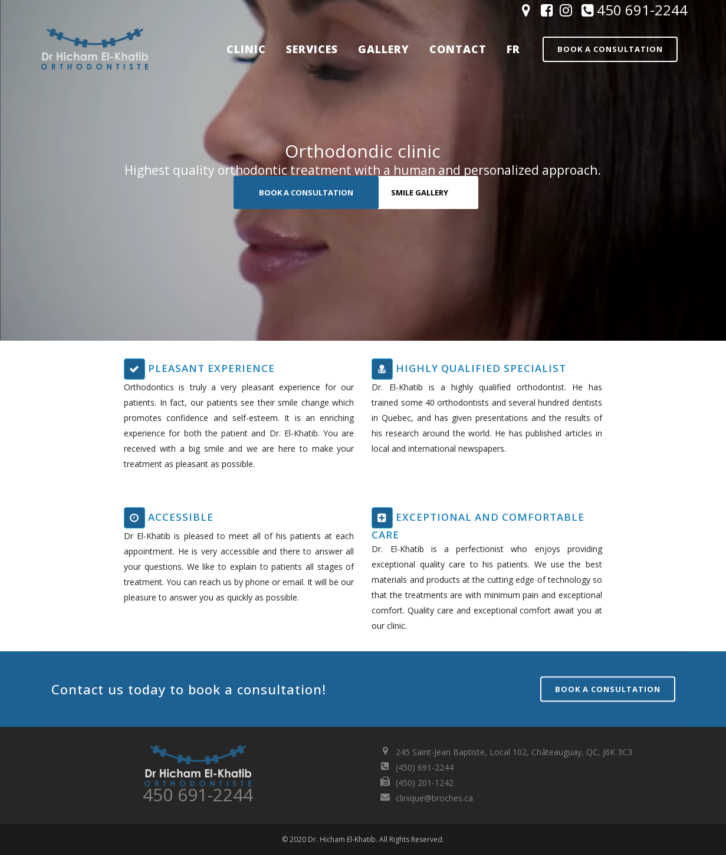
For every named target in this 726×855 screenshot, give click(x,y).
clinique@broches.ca (434, 798)
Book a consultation (610, 49)
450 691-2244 (633, 9)
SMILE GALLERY (419, 192)
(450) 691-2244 (425, 767)
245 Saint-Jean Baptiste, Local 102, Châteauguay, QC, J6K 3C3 (514, 752)
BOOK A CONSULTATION (306, 192)
